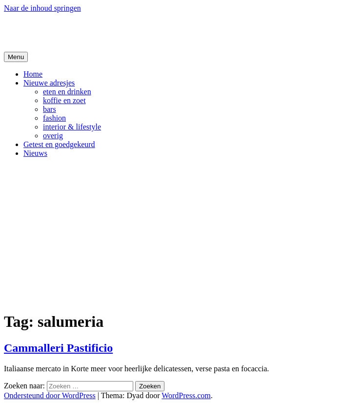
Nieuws (35, 153)
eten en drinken (67, 91)
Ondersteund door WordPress (50, 395)
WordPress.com (186, 395)
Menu (16, 57)
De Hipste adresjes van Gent (98, 32)
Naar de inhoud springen (42, 8)
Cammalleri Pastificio (58, 347)
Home (32, 74)
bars (49, 109)
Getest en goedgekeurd (59, 144)
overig (53, 135)
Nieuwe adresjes (49, 83)
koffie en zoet (64, 100)
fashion (54, 118)
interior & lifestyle (72, 127)
